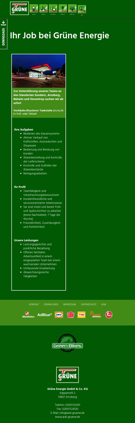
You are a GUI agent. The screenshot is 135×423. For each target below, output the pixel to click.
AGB (103, 305)
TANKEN (34, 9)
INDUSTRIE (53, 9)
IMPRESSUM (69, 305)
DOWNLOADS (51, 305)
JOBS (82, 10)
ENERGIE (44, 9)
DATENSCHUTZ (88, 305)
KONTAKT (34, 305)
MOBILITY (63, 9)
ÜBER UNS (72, 9)
